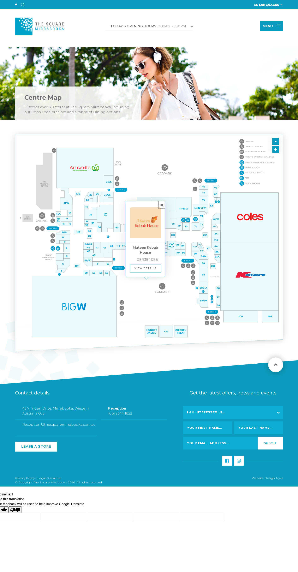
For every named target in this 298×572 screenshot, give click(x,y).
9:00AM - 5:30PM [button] (148, 26)
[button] (252, 26)
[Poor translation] (15, 509)
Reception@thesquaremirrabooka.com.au (59, 428)
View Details (145, 268)
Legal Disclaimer (49, 478)
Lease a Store (36, 446)
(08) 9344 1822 (120, 416)
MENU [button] (272, 26)
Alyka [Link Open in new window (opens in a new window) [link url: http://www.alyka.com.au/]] (279, 478)
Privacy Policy (25, 478)
